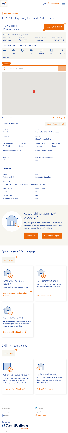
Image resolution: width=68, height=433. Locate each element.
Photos (4, 118)
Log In (43, 3)
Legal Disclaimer (6, 408)
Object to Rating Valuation (14, 389)
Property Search (41, 415)
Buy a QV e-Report (54, 27)
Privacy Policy (5, 412)
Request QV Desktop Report (14, 332)
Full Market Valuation (45, 296)
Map (10, 118)
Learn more (30, 236)
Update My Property (45, 389)
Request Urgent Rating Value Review (15, 294)
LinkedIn (39, 408)
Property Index (39, 412)
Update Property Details (55, 124)
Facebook (5, 415)
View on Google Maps (56, 118)
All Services (8, 260)
